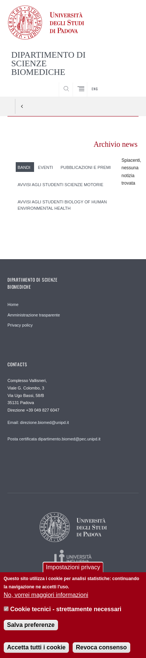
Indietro (22, 106)
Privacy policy (20, 325)
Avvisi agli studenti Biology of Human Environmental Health (62, 205)
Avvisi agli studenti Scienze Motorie (60, 184)
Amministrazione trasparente (33, 315)
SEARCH (125, 82)
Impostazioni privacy (73, 570)
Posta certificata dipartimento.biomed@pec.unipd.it (53, 439)
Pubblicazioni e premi (86, 167)
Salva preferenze (31, 628)
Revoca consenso (101, 650)
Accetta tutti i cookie (36, 650)
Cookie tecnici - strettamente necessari (65, 612)
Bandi (24, 167)
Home (12, 304)
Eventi (45, 167)
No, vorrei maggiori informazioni (46, 598)
